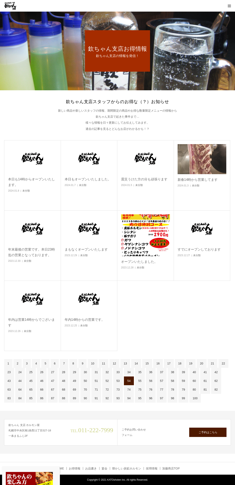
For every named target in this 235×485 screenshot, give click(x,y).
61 (205, 380)
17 (169, 363)
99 (183, 398)
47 (52, 380)
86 (42, 398)
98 (172, 398)
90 (85, 398)
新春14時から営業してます (198, 179)
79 (183, 389)
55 (140, 380)
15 (147, 363)
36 (151, 372)
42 (216, 372)
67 (52, 389)
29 (74, 372)
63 (9, 389)
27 (52, 372)
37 (161, 372)
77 (161, 389)
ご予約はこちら (208, 432)
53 (118, 380)
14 (136, 363)
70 (85, 389)
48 (63, 380)
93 (118, 398)
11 (103, 363)
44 (20, 380)
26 (42, 372)
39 (183, 372)
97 (161, 398)
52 (107, 380)
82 (216, 389)
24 (20, 372)
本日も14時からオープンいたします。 (31, 182)
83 (9, 398)
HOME (59, 468)
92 (107, 398)
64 (20, 389)
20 (201, 363)
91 (96, 398)
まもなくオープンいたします (86, 249)
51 (96, 380)
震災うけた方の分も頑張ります (144, 179)
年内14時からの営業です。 (85, 319)
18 (180, 363)
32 (107, 372)
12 (114, 363)
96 (151, 398)
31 (96, 372)
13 (125, 363)
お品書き (91, 468)
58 (172, 380)
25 (31, 372)
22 (223, 363)
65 (31, 389)
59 (183, 380)
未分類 (26, 190)
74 (129, 389)
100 (195, 398)
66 (42, 389)
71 (96, 389)
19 (190, 363)
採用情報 (151, 468)
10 (92, 363)
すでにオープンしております (199, 249)
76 (151, 389)
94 (129, 398)
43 (9, 380)
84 (20, 398)
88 (63, 398)
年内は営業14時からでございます (31, 322)
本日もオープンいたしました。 (88, 179)
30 (85, 372)
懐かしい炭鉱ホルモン (126, 468)
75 (140, 389)
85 (31, 398)
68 (63, 389)
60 (194, 380)
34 (129, 372)
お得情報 (74, 468)
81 (205, 389)
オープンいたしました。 (139, 261)
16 (158, 363)
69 (74, 389)
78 (172, 389)
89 (74, 398)
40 (194, 372)
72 (107, 389)
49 (74, 380)
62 (216, 380)
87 (52, 398)
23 (9, 372)
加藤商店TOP (171, 468)
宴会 (104, 468)
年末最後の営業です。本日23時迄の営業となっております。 (31, 252)
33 (118, 372)
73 (118, 389)
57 (161, 380)
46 (42, 380)
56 (151, 380)
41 (205, 372)
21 (212, 363)
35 (140, 372)
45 (31, 380)
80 (194, 389)
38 (172, 372)
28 (63, 372)
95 (140, 398)
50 (85, 380)
